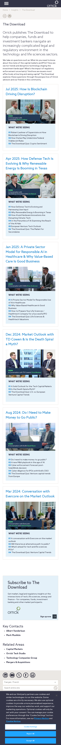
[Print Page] (10, 16)
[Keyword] (55, 688)
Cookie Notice (13, 722)
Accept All (30, 742)
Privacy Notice (41, 719)
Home (5, 10)
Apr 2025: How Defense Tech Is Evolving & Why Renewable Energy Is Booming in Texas (29, 163)
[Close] (56, 696)
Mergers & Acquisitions (18, 662)
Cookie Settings (30, 728)
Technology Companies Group (21, 658)
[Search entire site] (28, 688)
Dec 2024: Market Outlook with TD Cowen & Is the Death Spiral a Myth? (30, 339)
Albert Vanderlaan (15, 631)
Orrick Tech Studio (16, 653)
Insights (14, 10)
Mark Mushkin (13, 635)
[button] (5, 16)
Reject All (30, 735)
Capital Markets (14, 649)
